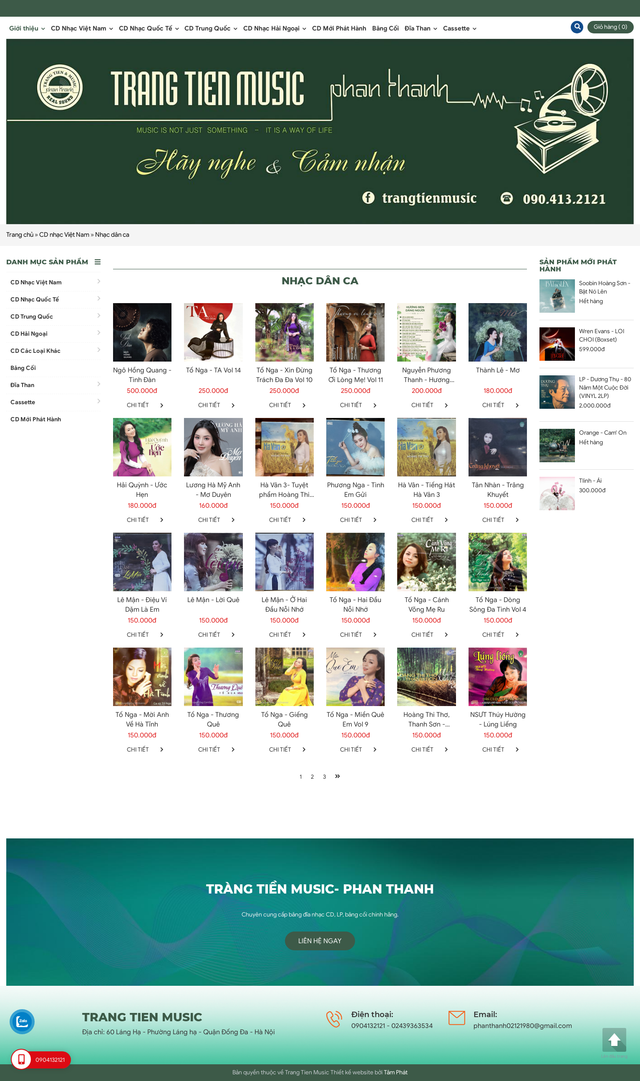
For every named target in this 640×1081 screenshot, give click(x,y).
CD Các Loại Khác (55, 350)
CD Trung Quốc (210, 28)
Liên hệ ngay (320, 941)
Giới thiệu (27, 28)
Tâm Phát (396, 1072)
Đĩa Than (421, 28)
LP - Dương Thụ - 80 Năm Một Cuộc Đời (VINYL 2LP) (605, 388)
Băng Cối (385, 28)
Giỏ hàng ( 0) (610, 26)
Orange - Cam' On (603, 432)
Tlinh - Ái (590, 480)
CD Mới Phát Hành (339, 28)
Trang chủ (19, 234)
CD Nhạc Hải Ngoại (274, 28)
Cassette (459, 28)
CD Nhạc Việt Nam (82, 28)
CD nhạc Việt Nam (64, 234)
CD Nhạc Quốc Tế (149, 28)
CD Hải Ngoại (55, 333)
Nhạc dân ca (112, 234)
